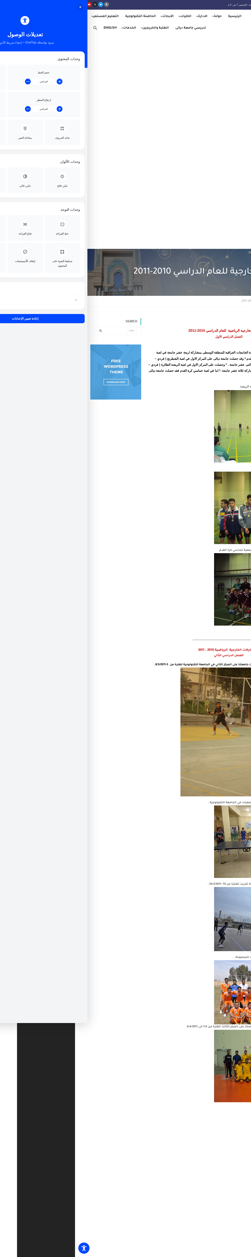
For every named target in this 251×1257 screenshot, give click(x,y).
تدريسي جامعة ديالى (115, 28)
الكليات (110, 16)
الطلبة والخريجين (81, 28)
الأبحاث (93, 16)
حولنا (143, 16)
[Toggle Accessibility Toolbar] (9, 1248)
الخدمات (54, 28)
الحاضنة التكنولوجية (65, 16)
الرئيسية (159, 16)
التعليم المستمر (31, 16)
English (35, 28)
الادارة (127, 16)
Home (232, 86)
